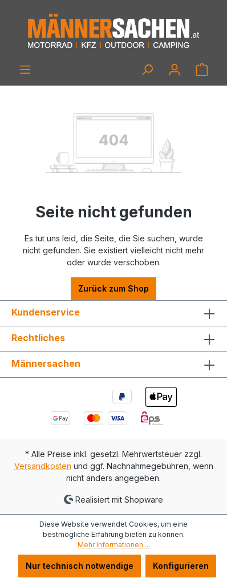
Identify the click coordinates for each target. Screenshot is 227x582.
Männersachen (45, 363)
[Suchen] (147, 69)
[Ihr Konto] (174, 69)
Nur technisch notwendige (79, 566)
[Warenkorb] (202, 69)
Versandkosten (42, 466)
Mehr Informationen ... (114, 544)
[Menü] (25, 69)
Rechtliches (38, 337)
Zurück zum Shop (113, 288)
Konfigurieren (181, 566)
